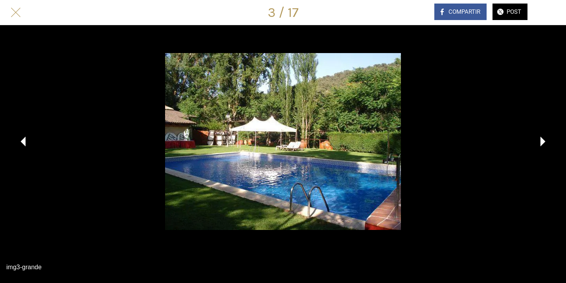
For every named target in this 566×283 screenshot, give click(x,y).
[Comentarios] (550, 12)
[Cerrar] (15, 12)
